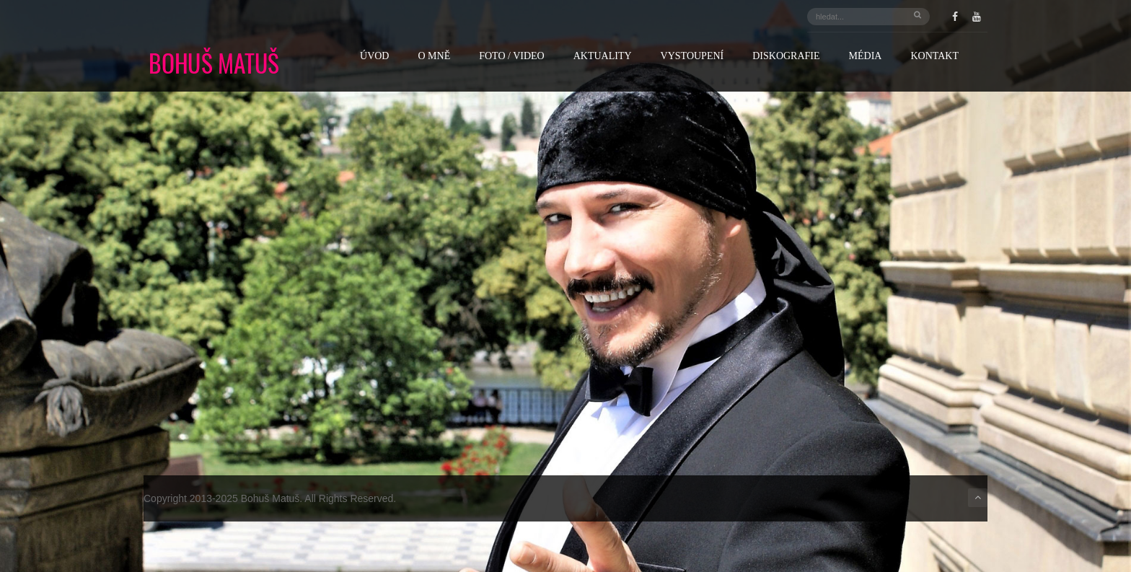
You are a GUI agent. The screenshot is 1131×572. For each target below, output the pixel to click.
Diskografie (785, 56)
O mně (434, 56)
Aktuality (602, 56)
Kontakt (934, 56)
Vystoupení (692, 56)
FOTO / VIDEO (512, 56)
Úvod (374, 56)
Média (865, 56)
